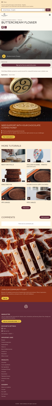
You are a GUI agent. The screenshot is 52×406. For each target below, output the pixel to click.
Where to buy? (4, 356)
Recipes (3, 340)
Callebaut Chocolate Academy (8, 19)
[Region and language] (23, 9)
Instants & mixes (5, 378)
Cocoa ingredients (5, 364)
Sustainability (4, 344)
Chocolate (3, 362)
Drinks (2, 380)
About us (3, 346)
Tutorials (20, 19)
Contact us (4, 351)
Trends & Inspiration (6, 342)
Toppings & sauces (5, 376)
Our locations (4, 394)
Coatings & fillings (5, 369)
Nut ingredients (5, 367)
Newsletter (4, 353)
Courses (3, 389)
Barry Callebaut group (6, 349)
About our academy (6, 387)
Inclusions (3, 371)
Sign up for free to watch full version (26, 65)
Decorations (4, 373)
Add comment (45, 217)
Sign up (5, 298)
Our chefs (3, 391)
